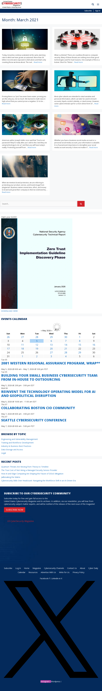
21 (65, 348)
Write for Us (64, 572)
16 (93, 344)
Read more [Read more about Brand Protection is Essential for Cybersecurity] (6, 192)
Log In (18, 568)
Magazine (37, 568)
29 (51, 337)
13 (51, 344)
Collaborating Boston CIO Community (38, 408)
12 (36, 344)
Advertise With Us (48, 572)
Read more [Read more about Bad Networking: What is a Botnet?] (78, 62)
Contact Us (72, 568)
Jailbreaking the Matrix (10, 477)
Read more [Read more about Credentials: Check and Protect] (38, 62)
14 (65, 344)
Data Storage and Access (12, 449)
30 (65, 337)
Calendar (21, 572)
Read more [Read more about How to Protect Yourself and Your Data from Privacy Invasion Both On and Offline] (32, 147)
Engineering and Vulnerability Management (19, 439)
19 (36, 348)
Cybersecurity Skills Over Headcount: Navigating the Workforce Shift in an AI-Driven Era (38, 480)
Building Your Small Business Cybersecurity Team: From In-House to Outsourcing (49, 377)
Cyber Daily (93, 568)
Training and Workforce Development (17, 442)
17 (8, 348)
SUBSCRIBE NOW (14, 509)
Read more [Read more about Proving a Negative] (6, 104)
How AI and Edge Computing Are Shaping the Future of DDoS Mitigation (32, 473)
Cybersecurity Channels (54, 568)
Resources (33, 572)
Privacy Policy (78, 572)
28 (36, 337)
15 (79, 344)
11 (22, 344)
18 (22, 348)
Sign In (97, 11)
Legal (3, 453)
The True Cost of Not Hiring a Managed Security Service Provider (29, 470)
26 (8, 337)
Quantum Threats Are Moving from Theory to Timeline (24, 466)
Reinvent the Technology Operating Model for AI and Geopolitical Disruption (48, 393)
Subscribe (88, 11)
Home (26, 568)
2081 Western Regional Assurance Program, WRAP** (50, 363)
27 (22, 337)
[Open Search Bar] (92, 4)
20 (51, 348)
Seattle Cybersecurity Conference (33, 420)
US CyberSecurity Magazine (20, 521)
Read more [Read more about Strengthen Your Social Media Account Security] (93, 147)
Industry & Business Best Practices (16, 446)
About (82, 568)
